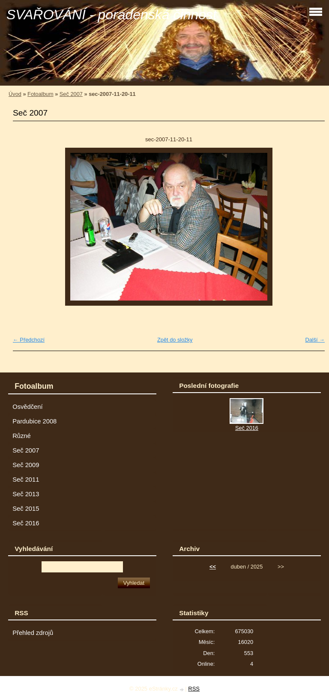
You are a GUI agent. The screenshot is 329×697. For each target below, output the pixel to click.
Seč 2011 (25, 479)
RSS (194, 688)
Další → (315, 340)
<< (212, 566)
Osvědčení (27, 406)
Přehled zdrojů (32, 632)
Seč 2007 (71, 94)
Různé (21, 435)
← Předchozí (29, 340)
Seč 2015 (25, 508)
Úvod (15, 94)
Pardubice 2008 (34, 421)
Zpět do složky (175, 340)
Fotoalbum (40, 94)
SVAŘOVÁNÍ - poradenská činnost (111, 14)
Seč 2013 (25, 494)
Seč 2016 (25, 523)
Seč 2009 (25, 465)
